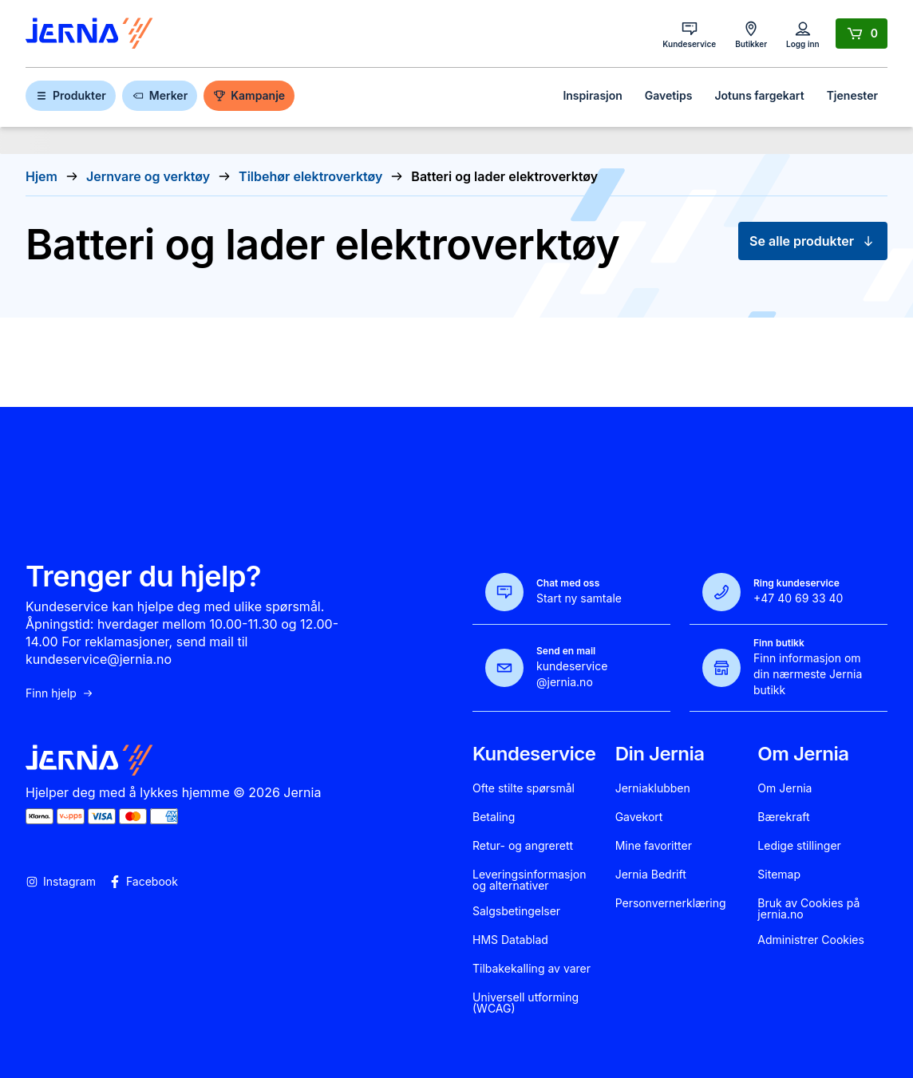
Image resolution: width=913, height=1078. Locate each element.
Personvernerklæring (670, 903)
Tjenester (852, 95)
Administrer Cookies (810, 940)
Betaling (493, 817)
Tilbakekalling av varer (531, 968)
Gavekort (639, 817)
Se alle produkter (812, 241)
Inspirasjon (592, 95)
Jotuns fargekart (759, 95)
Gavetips (669, 95)
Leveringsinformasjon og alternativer (529, 880)
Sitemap (778, 874)
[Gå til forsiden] (89, 34)
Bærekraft (783, 817)
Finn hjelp (60, 693)
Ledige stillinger (799, 845)
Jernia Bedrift (650, 874)
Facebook (143, 881)
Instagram (61, 881)
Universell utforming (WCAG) (525, 1003)
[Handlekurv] (861, 33)
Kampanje (249, 95)
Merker (160, 95)
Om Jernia (784, 788)
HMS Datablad (510, 940)
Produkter (70, 95)
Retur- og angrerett (522, 845)
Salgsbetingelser (516, 911)
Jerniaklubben (652, 788)
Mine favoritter (653, 845)
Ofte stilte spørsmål (523, 788)
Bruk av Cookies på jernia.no (808, 909)
